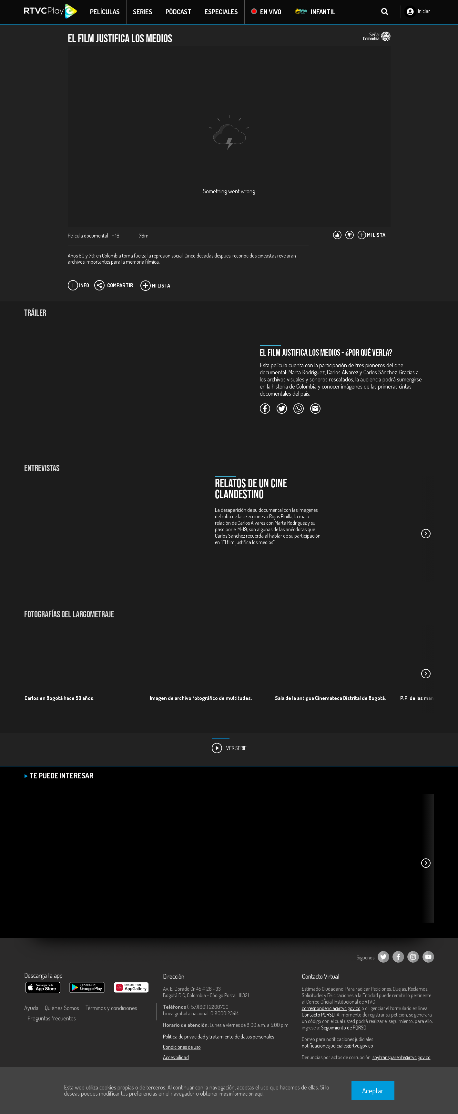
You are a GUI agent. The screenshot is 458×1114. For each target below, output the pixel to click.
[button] (426, 534)
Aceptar (372, 1090)
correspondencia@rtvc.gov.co (331, 1009)
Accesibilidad (176, 1058)
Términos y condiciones (111, 1008)
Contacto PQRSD (318, 1015)
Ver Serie (229, 749)
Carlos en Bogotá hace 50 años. (60, 698)
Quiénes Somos (62, 1008)
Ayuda (31, 1008)
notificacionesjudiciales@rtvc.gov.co (337, 1046)
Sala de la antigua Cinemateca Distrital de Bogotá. (330, 698)
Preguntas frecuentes (51, 1018)
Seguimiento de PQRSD (343, 1028)
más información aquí (241, 1093)
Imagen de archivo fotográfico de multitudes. (201, 698)
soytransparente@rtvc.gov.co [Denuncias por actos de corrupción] (401, 1058)
